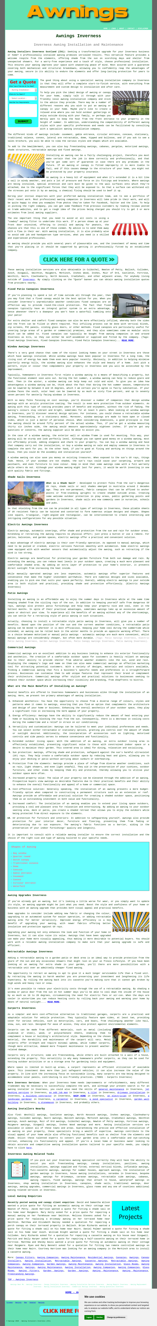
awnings (43, 134)
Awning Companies (48, 1257)
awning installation (87, 695)
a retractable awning (30, 958)
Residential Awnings (100, 1257)
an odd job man (58, 1092)
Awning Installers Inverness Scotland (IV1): (37, 51)
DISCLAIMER (143, 29)
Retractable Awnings (68, 1261)
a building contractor (37, 1096)
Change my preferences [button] (116, 1317)
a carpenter (60, 1099)
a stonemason (46, 1102)
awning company (97, 1248)
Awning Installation (38, 1261)
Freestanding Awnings (21, 1274)
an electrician (116, 1096)
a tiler (92, 1092)
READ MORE (53, 1002)
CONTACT (131, 29)
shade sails (83, 499)
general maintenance (111, 1089)
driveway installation (131, 1092)
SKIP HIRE (79, 1096)
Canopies (121, 1257)
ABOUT (121, 29)
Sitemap (10, 1302)
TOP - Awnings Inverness (23, 1279)
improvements (94, 1082)
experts (53, 1138)
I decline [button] (99, 1317)
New (25, 1302)
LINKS (113, 29)
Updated (32, 1302)
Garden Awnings (56, 1264)
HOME (106, 29)
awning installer (79, 834)
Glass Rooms (131, 1264)
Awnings (134, 1257)
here (29, 1148)
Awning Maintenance (73, 1257)
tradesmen (14, 1086)
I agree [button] (89, 1317)
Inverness (29, 279)
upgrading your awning (40, 923)
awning (36, 65)
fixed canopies (91, 302)
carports (115, 1014)
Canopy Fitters (25, 1257)
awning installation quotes (70, 1144)
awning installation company (79, 99)
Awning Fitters (29, 1271)
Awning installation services (123, 1124)
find (18, 1115)
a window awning (100, 378)
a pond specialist (101, 1099)
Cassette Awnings (96, 1261)
